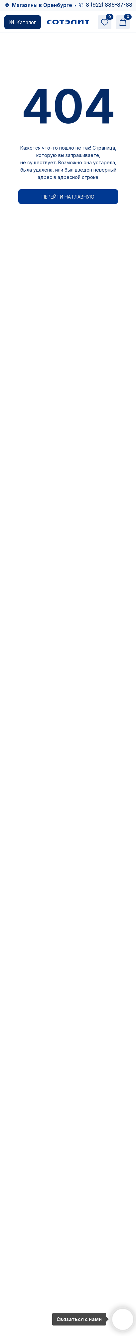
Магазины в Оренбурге (42, 5)
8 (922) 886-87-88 (109, 5)
